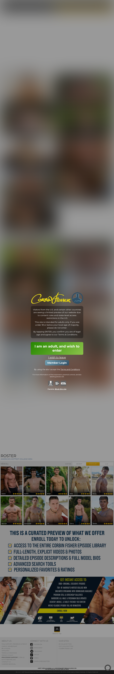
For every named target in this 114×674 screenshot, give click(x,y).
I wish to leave (57, 357)
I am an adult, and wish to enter (57, 348)
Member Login (57, 362)
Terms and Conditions (70, 370)
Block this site (60, 389)
